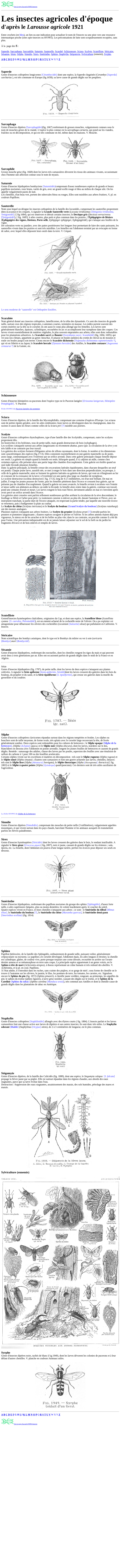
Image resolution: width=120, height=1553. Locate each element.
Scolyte (88, 51)
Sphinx (5, 951)
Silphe (20, 54)
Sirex (36, 54)
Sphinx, (55, 54)
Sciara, (80, 51)
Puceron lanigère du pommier (28, 409)
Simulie (28, 54)
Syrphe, (107, 54)
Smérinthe (45, 54)
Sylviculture (87, 54)
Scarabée (7, 318)
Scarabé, (59, 51)
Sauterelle (49, 51)
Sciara (5, 417)
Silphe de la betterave (27, 814)
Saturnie (39, 51)
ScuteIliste (7, 615)
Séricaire (109, 51)
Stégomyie (75, 54)
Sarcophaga (16, 51)
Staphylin (63, 54)
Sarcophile (28, 51)
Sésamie (5, 54)
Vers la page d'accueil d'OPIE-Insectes (25, 7)
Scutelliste (98, 51)
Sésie (13, 54)
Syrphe (5, 1352)
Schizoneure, (70, 51)
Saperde (5, 51)
